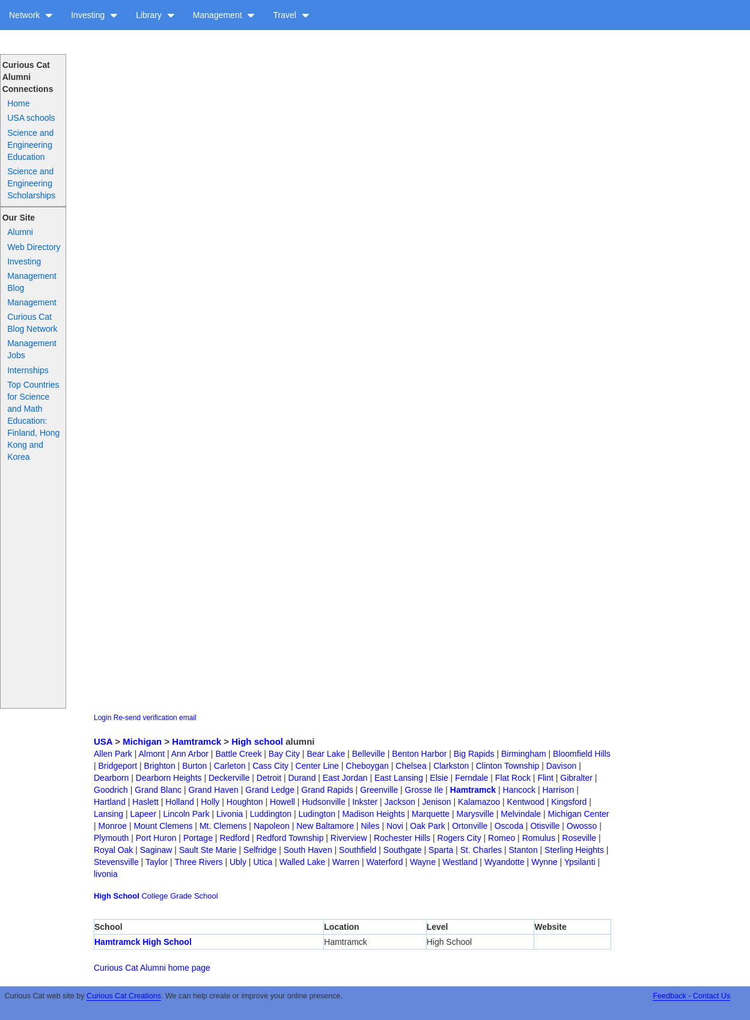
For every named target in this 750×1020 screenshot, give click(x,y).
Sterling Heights (574, 850)
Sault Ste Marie (208, 850)
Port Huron (156, 838)
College (154, 895)
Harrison (558, 790)
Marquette (431, 814)
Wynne (544, 862)
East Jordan (345, 778)
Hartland (110, 802)
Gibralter (576, 778)
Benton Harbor (419, 754)
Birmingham (523, 754)
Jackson (400, 802)
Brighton (159, 766)
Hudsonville (323, 802)
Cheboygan (367, 766)
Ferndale (471, 778)
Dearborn (111, 778)
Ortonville (469, 826)
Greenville (379, 790)
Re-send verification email (155, 717)
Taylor (156, 862)
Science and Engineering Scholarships (31, 183)
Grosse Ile (424, 790)
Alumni (20, 232)
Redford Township (290, 838)
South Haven (308, 850)
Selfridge (259, 850)
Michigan (142, 741)
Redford (234, 838)
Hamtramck (196, 741)
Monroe (113, 826)
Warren (345, 862)
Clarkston (451, 766)
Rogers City (459, 838)
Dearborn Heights (169, 778)
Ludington (316, 814)
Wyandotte (504, 862)
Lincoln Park (186, 814)
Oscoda (509, 826)
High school (257, 741)
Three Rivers (198, 862)
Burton (194, 766)
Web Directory (33, 247)
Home (18, 103)
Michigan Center (578, 814)
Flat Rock (513, 778)
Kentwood (525, 802)
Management (224, 15)
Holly (210, 802)
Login (102, 717)
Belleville (368, 754)
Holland (179, 802)
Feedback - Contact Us (691, 996)
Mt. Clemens (223, 826)
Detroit (269, 778)
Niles (370, 826)
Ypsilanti (580, 862)
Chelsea (410, 766)
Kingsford (569, 802)
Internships (27, 370)
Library (155, 15)
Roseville (579, 838)
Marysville (475, 814)
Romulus (538, 838)
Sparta (440, 850)
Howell (282, 802)
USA (103, 741)
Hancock (519, 790)
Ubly (238, 862)
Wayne (423, 862)
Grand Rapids (327, 790)
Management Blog (31, 282)
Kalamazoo (479, 802)
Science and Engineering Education (30, 145)
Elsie (439, 778)
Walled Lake (302, 862)
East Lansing (398, 778)
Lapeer (143, 814)
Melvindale (521, 814)
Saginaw (156, 850)
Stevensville (116, 862)
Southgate (402, 850)
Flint (545, 778)
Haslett (145, 802)
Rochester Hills (402, 838)
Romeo (501, 838)
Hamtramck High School (143, 942)
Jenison (436, 802)
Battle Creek (238, 754)
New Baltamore (325, 826)
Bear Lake (325, 754)
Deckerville (229, 778)
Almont (151, 754)
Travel (291, 15)
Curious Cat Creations (124, 996)
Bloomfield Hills (582, 754)
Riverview (349, 838)
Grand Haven (213, 790)
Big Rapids (474, 754)
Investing (94, 15)
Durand (302, 778)
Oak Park (427, 826)
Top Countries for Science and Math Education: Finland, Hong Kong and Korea (33, 421)
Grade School (194, 895)
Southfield (357, 850)
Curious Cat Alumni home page (152, 968)
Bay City (284, 754)
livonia (106, 874)
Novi (394, 826)
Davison (561, 766)
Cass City (270, 766)
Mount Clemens (162, 826)
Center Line (316, 766)
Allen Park (113, 754)
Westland (459, 862)
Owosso (582, 826)
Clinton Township (508, 766)
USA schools (31, 118)
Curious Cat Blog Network (32, 323)
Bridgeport (118, 766)
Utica (262, 862)
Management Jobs (31, 349)
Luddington (270, 814)
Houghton (245, 802)
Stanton (522, 850)
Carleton (230, 766)
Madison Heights (373, 814)
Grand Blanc (158, 790)
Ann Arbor (190, 754)
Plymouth (111, 838)
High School (116, 895)
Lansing (108, 814)
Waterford (385, 862)
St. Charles (481, 850)
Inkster (364, 802)
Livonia (229, 814)
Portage (198, 838)
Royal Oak (113, 850)
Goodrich (111, 790)
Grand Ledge (269, 790)
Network (31, 15)
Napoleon (272, 826)
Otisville (544, 826)
